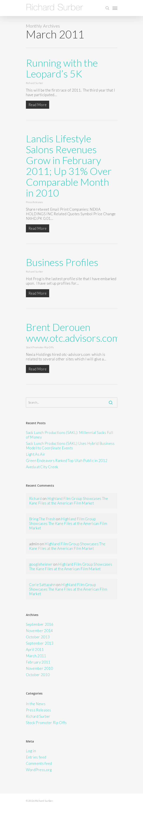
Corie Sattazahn (42, 584)
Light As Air (35, 454)
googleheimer (41, 564)
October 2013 (38, 637)
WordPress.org (39, 769)
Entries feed (36, 757)
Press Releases (34, 202)
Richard (35, 498)
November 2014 (39, 630)
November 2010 (39, 668)
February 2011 (38, 662)
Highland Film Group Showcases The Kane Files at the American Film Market (68, 500)
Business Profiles (62, 262)
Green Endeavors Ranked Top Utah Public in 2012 (67, 460)
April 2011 (35, 649)
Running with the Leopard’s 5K (62, 68)
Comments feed (39, 763)
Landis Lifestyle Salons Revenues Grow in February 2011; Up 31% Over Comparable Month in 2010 (69, 166)
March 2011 (36, 656)
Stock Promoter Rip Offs (40, 347)
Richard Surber (34, 83)
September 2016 (40, 624)
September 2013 (40, 643)
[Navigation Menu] (115, 8)
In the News (35, 703)
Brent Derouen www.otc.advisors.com (73, 332)
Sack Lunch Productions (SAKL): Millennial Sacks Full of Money (69, 434)
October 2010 (38, 674)
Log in (31, 751)
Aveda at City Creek (42, 467)
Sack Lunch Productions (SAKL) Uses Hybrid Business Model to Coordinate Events (70, 445)
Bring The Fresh (42, 519)
